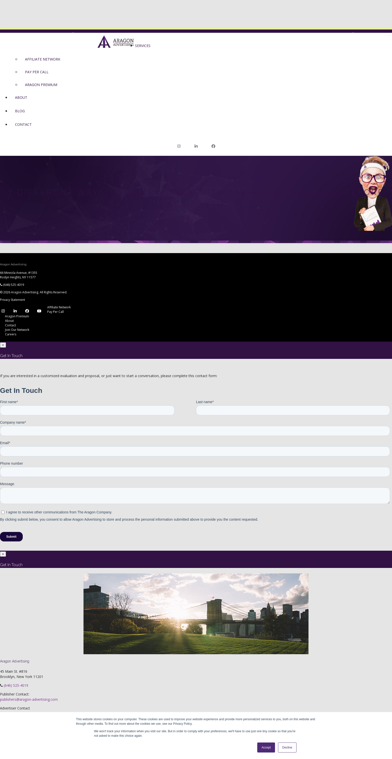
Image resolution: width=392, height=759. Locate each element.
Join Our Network (373, 34)
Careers (10, 334)
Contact (23, 124)
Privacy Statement (12, 300)
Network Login (334, 34)
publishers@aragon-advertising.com (29, 699)
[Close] (3, 345)
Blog (20, 111)
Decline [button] (287, 747)
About (21, 97)
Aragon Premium (41, 84)
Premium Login (86, 34)
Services (142, 45)
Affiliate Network (42, 59)
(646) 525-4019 (13, 285)
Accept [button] (266, 747)
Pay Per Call (36, 72)
